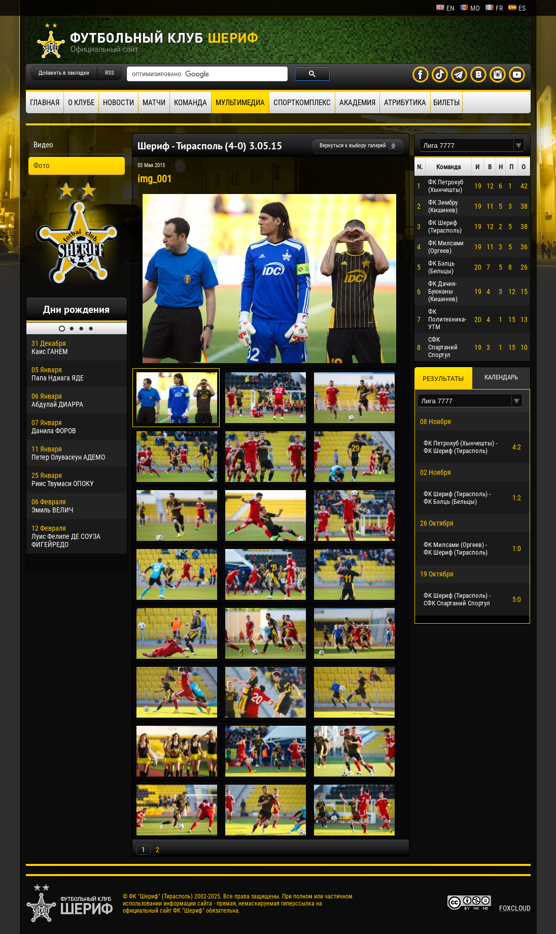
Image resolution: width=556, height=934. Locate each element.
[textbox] (467, 145)
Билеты (446, 102)
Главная (44, 102)
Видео (43, 144)
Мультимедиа (240, 102)
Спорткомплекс (302, 102)
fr (494, 8)
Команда (190, 102)
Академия (357, 102)
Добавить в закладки (64, 73)
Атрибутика (405, 102)
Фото (41, 165)
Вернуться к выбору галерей (353, 145)
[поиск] (206, 74)
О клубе (81, 102)
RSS (109, 73)
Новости (118, 102)
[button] (519, 145)
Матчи (154, 102)
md (470, 8)
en (445, 8)
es (517, 8)
